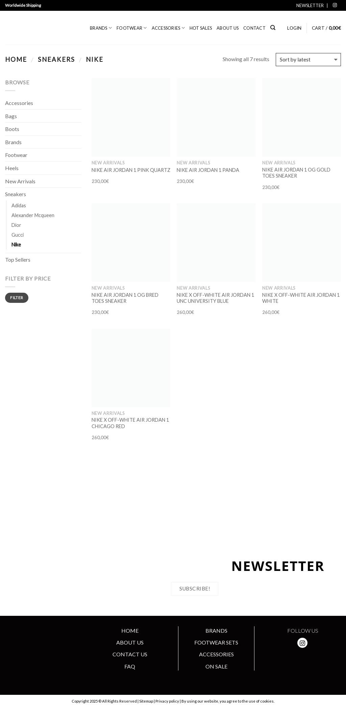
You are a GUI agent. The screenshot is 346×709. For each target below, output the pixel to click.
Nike (16, 244)
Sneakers (56, 59)
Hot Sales (201, 28)
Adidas (18, 205)
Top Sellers (17, 259)
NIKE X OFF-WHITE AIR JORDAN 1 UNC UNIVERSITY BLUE (215, 298)
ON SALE (216, 666)
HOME (130, 630)
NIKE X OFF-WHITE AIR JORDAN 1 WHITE (301, 298)
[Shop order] (308, 59)
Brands (101, 28)
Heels (12, 168)
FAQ (129, 666)
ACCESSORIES (216, 654)
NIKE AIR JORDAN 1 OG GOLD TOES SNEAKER (296, 173)
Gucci (17, 235)
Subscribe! (195, 588)
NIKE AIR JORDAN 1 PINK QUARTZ (131, 170)
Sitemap (146, 701)
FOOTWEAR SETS (216, 642)
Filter (16, 297)
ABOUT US (130, 642)
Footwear (132, 28)
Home (16, 59)
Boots (12, 129)
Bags (11, 116)
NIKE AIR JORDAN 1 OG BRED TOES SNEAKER (125, 298)
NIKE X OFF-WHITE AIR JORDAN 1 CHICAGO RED (130, 423)
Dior (16, 225)
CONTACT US (130, 654)
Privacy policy (167, 701)
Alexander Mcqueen (32, 215)
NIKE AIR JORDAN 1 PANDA (208, 170)
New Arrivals (20, 181)
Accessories (168, 28)
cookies (267, 701)
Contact (254, 28)
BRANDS (216, 630)
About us (228, 28)
